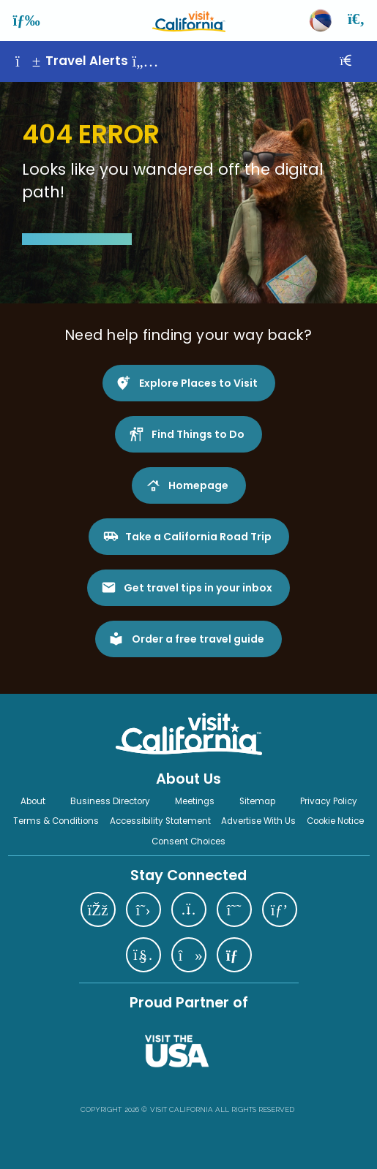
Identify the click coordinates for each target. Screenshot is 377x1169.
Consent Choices (188, 841)
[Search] (357, 20)
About (32, 801)
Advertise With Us (258, 821)
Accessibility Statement (160, 821)
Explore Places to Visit (198, 383)
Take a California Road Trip (198, 536)
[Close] (356, 61)
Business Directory (110, 801)
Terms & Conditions (56, 821)
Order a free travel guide (198, 639)
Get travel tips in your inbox (198, 587)
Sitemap (257, 801)
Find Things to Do (198, 434)
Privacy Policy (328, 801)
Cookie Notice (335, 821)
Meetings (194, 801)
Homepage (198, 485)
